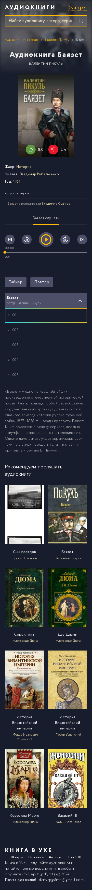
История (23, 167)
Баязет (13, 203)
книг (53, 868)
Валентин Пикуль (46, 64)
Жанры (77, 8)
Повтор (41, 282)
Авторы (56, 857)
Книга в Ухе (15, 863)
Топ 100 (74, 857)
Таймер (16, 282)
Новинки (36, 857)
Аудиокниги (30, 8)
